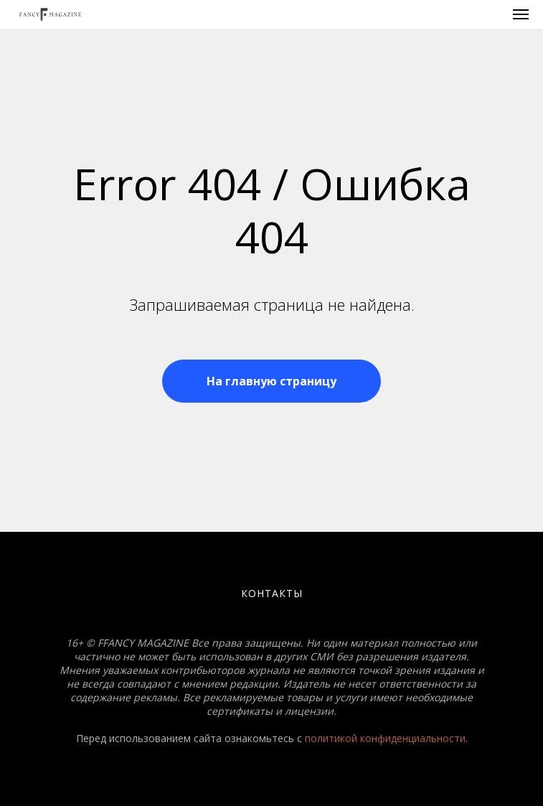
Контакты (272, 593)
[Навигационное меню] (521, 14)
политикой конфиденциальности (385, 738)
